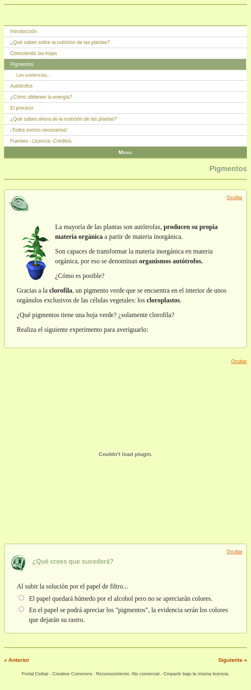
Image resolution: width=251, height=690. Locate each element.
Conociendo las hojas (33, 53)
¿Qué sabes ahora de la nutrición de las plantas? (63, 119)
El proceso (21, 108)
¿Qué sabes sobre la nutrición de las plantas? (60, 42)
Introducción (23, 31)
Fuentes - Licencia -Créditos (40, 141)
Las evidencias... (33, 75)
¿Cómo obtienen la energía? (41, 97)
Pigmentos (21, 64)
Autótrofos (21, 86)
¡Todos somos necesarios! (38, 130)
